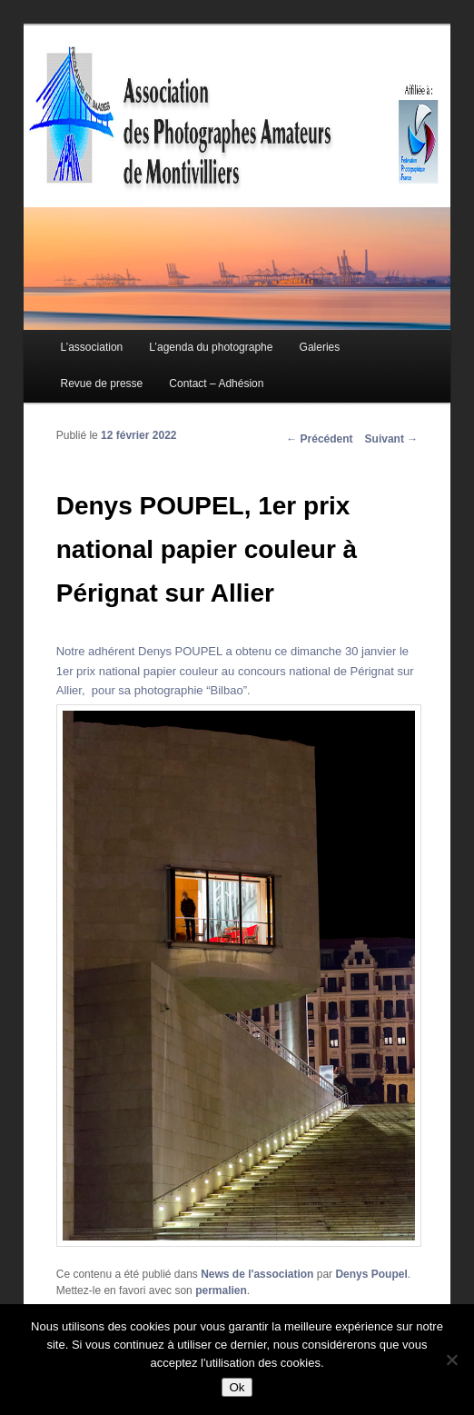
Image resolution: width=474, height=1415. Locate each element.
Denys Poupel (371, 1274)
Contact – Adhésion (216, 383)
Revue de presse (102, 383)
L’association (92, 347)
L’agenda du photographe (210, 347)
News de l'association (257, 1274)
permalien (221, 1290)
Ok (236, 1387)
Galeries (320, 347)
